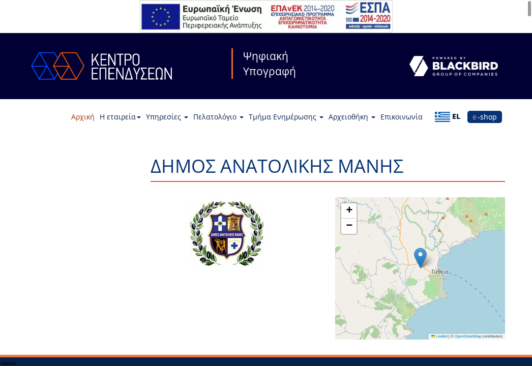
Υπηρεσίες (167, 116)
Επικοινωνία (401, 116)
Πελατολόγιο (218, 116)
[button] (420, 258)
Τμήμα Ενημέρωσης (286, 116)
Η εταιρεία (120, 116)
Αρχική (83, 116)
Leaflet (439, 336)
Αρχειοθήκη (352, 116)
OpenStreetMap (468, 336)
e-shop (484, 116)
